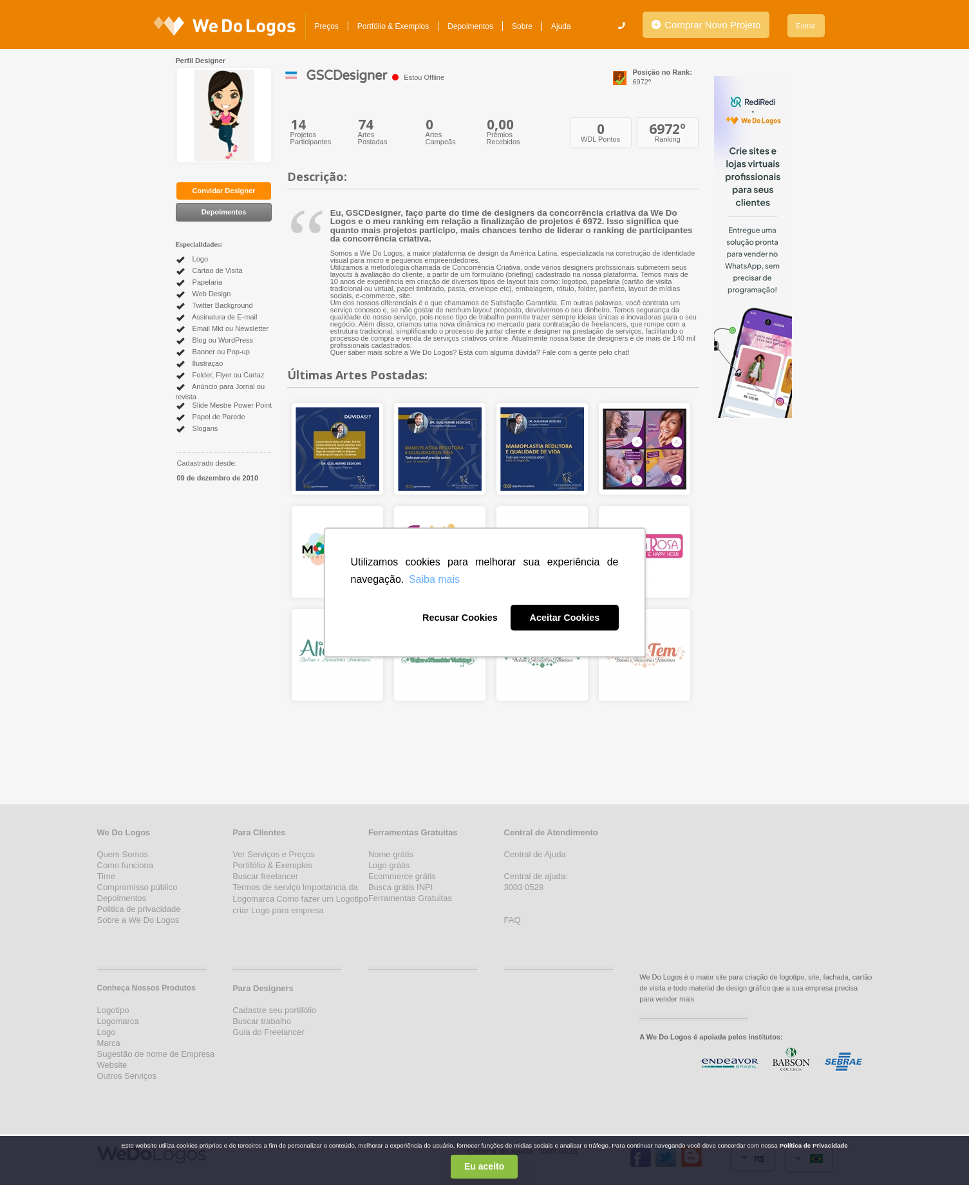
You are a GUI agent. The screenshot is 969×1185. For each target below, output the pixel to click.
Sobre (522, 26)
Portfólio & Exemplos (393, 26)
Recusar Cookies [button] (460, 617)
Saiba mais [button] (434, 579)
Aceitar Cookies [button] (565, 617)
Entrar (806, 26)
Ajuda (561, 26)
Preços (327, 26)
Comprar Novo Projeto (706, 24)
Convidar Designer (224, 190)
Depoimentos (470, 26)
